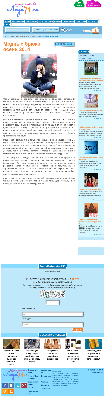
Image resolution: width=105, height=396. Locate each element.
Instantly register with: (52, 271)
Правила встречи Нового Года (90, 189)
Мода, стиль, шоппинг (28, 36)
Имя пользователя (28, 308)
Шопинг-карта (93, 21)
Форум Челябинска (45, 21)
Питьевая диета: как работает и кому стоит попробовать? (93, 355)
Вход (92, 3)
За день (84, 55)
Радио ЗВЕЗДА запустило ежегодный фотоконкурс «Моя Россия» (90, 222)
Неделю (93, 55)
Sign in (77, 329)
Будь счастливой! (33, 383)
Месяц (83, 58)
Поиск (66, 29)
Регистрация (95, 5)
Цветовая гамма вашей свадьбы (91, 110)
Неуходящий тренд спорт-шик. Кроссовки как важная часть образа (32, 356)
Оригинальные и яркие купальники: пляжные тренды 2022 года (12, 357)
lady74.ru (58, 377)
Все (89, 58)
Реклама (44, 382)
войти (75, 278)
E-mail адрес (26, 319)
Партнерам (45, 389)
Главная (7, 21)
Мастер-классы (68, 21)
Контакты (45, 385)
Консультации (81, 21)
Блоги (30, 388)
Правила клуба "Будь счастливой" (91, 30)
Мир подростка (31, 21)
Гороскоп (57, 21)
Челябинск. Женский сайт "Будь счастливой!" (22, 10)
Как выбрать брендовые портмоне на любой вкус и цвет (73, 356)
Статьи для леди (18, 21)
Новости (7, 24)
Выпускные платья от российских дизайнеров (52, 355)
